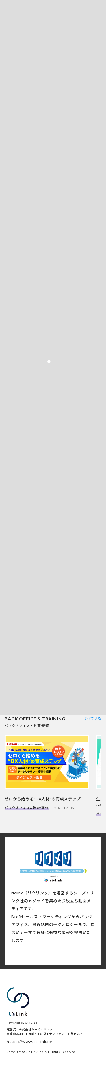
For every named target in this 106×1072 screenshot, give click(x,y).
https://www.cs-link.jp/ (30, 1041)
